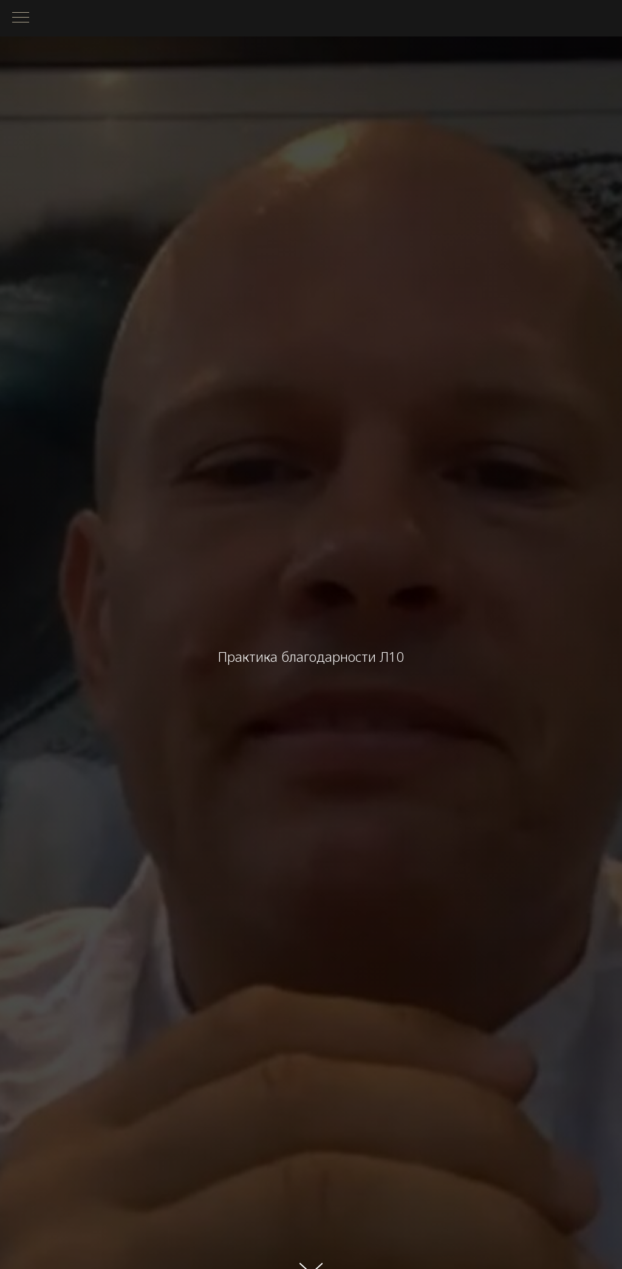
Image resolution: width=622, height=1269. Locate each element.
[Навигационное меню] (20, 18)
